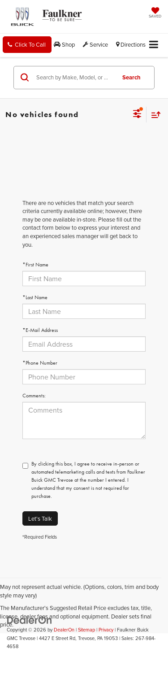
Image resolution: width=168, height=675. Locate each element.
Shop (64, 44)
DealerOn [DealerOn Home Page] (64, 629)
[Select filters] (137, 115)
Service (95, 44)
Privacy (106, 629)
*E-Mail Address (40, 330)
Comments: (34, 395)
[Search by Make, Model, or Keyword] (74, 77)
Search (131, 77)
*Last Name (34, 297)
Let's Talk (40, 518)
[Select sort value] (153, 114)
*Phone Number (39, 363)
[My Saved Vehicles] (155, 13)
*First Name (35, 264)
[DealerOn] (29, 619)
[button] (27, 44)
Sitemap (86, 629)
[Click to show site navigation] (154, 45)
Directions (131, 44)
